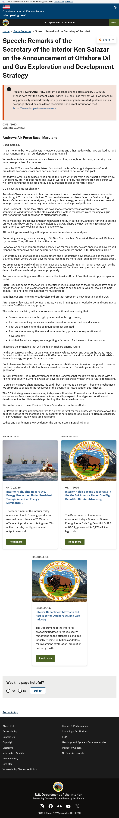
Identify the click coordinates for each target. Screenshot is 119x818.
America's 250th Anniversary (30, 11)
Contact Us (9, 737)
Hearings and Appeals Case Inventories (84, 742)
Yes (13, 690)
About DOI (8, 726)
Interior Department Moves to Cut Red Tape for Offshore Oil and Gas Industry (58, 615)
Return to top (10, 712)
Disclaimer (8, 747)
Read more (15, 541)
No (24, 690)
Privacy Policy (10, 758)
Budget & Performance (75, 726)
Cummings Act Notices (75, 731)
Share (106, 39)
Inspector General (72, 747)
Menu (114, 22)
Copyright (8, 742)
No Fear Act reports (73, 753)
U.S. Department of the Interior (59, 22)
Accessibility (10, 731)
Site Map (8, 764)
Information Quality (13, 753)
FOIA (65, 737)
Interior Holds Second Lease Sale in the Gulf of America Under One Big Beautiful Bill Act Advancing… (88, 495)
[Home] (6, 22)
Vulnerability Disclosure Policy (20, 769)
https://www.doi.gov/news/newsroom (35, 108)
